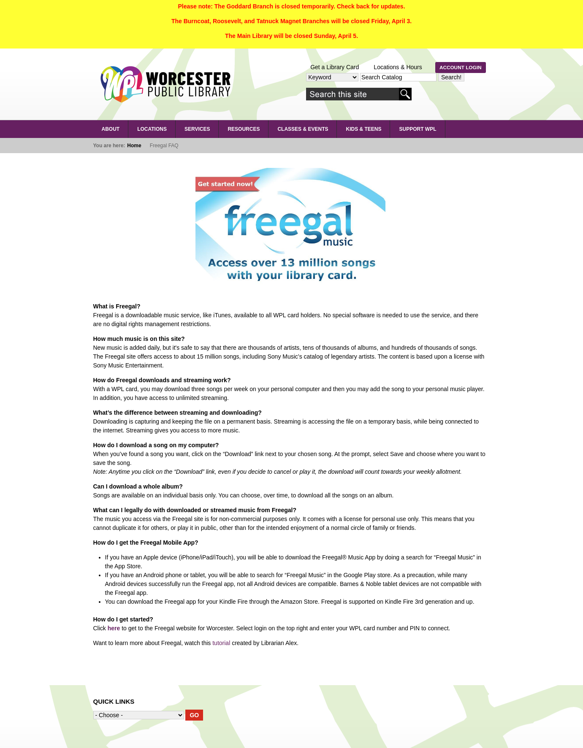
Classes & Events (302, 129)
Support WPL (417, 129)
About (111, 129)
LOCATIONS (152, 129)
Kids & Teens (363, 129)
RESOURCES (244, 129)
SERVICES (197, 129)
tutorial (221, 643)
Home (134, 145)
